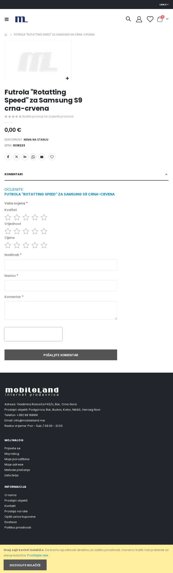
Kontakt (10, 514)
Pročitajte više (37, 555)
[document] (87, 558)
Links (162, 4)
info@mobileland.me (29, 428)
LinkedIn (25, 158)
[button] (67, 79)
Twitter (16, 158)
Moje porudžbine (17, 467)
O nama (10, 503)
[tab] (86, 176)
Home (6, 34)
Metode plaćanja (17, 478)
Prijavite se (12, 456)
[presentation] (33, 342)
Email (41, 158)
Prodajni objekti (16, 508)
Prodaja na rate (16, 519)
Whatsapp (33, 158)
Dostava (11, 530)
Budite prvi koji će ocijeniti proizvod (47, 116)
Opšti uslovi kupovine (20, 524)
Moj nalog (12, 462)
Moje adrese (14, 472)
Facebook (8, 158)
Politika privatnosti (18, 535)
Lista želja (11, 483)
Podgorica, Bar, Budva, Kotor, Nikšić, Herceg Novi (64, 418)
